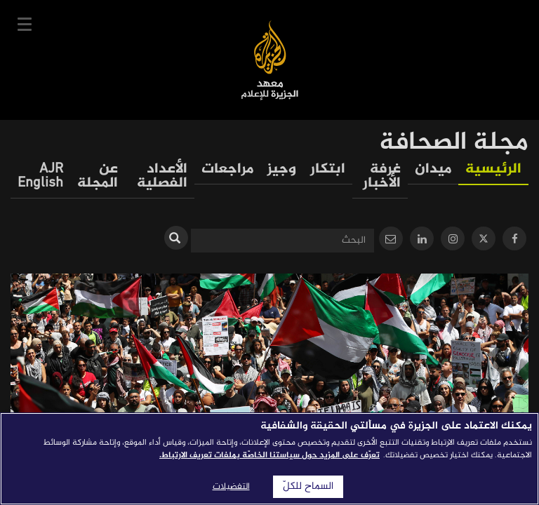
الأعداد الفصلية (162, 176)
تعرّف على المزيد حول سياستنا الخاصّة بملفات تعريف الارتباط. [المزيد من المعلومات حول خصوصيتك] (269, 455)
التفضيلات (231, 486)
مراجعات (227, 169)
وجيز (281, 169)
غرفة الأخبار (382, 176)
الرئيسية (493, 169)
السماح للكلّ (308, 486)
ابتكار (327, 169)
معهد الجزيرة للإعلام (269, 60)
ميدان (433, 169)
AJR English (40, 176)
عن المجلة (97, 176)
